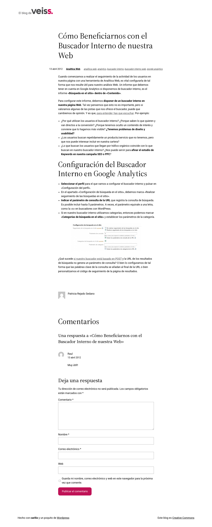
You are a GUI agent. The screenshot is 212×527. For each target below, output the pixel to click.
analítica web (90, 69)
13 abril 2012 (74, 357)
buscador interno (115, 69)
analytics (102, 69)
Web (60, 463)
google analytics (155, 69)
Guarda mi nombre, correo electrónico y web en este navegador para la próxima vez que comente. (107, 480)
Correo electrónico (69, 449)
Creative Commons (183, 517)
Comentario (65, 399)
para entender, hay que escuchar (115, 113)
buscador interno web (135, 69)
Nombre (63, 434)
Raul (70, 353)
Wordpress (63, 517)
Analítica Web (73, 69)
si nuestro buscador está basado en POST (98, 258)
